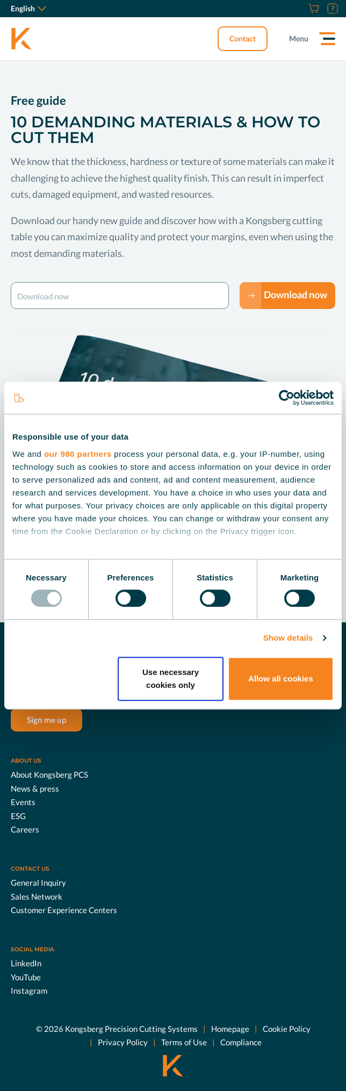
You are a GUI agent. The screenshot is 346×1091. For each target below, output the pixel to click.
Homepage (230, 1028)
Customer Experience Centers (64, 910)
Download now (295, 294)
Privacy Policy (123, 1042)
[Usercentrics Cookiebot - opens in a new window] (287, 398)
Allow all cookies (280, 678)
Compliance (241, 1042)
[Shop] (312, 8)
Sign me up (46, 719)
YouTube (26, 977)
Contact (242, 38)
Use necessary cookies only (170, 678)
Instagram (29, 990)
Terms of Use (184, 1042)
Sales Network (36, 896)
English (28, 8)
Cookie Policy (287, 1028)
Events (23, 802)
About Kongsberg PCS (49, 774)
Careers (25, 829)
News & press (35, 788)
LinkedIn (26, 963)
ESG (18, 816)
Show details (288, 637)
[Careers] (300, 8)
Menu (298, 38)
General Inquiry (38, 882)
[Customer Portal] (331, 8)
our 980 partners (78, 453)
